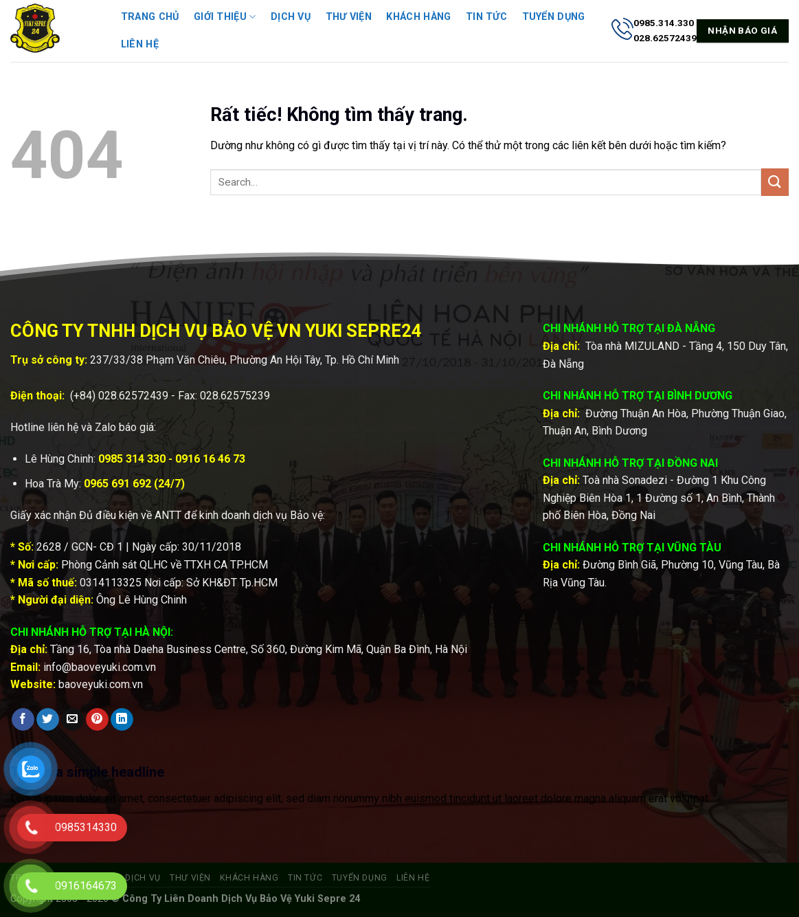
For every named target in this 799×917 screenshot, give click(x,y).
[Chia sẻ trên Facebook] (23, 719)
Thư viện (349, 17)
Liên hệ (140, 44)
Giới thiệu (225, 16)
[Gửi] (775, 181)
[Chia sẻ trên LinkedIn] (122, 719)
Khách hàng (418, 17)
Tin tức (486, 17)
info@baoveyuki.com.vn (99, 667)
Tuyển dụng (553, 17)
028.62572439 (133, 395)
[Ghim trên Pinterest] (97, 719)
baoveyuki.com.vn (100, 684)
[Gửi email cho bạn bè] (72, 719)
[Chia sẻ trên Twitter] (47, 719)
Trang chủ (150, 17)
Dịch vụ (291, 17)
